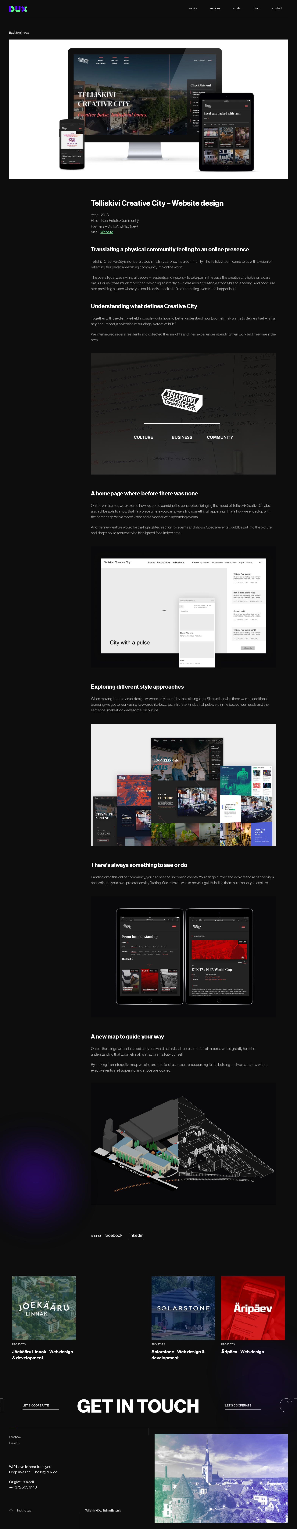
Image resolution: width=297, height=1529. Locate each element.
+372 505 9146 (25, 1487)
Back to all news (19, 32)
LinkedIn (14, 1443)
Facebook (15, 1437)
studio (237, 8)
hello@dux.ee (46, 1472)
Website (106, 232)
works (193, 8)
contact (277, 8)
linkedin (136, 1235)
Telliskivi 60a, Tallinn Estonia (103, 1510)
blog (256, 8)
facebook (114, 1235)
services (215, 8)
